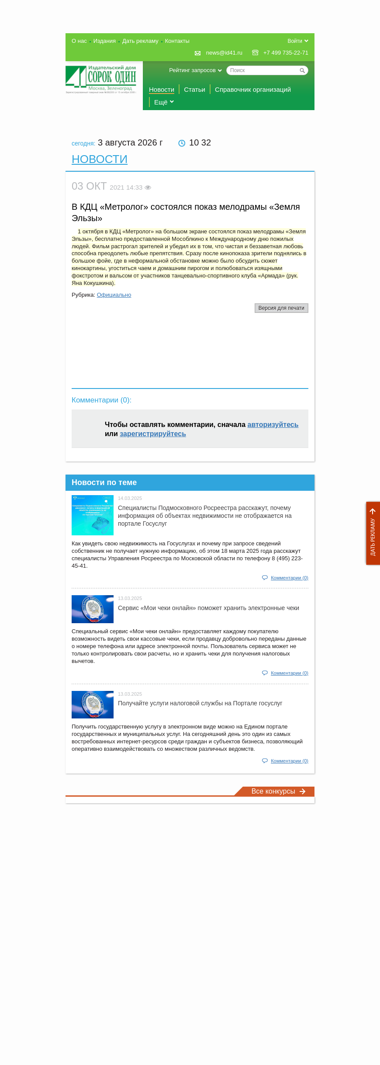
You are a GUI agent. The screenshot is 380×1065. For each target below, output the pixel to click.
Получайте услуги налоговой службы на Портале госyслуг (200, 703)
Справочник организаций (253, 89)
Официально (114, 294)
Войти (294, 41)
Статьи (194, 89)
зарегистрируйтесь (153, 433)
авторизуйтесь (273, 424)
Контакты (177, 41)
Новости (161, 89)
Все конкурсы (279, 791)
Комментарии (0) (289, 577)
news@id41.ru (224, 52)
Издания (104, 41)
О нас (79, 41)
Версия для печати (281, 308)
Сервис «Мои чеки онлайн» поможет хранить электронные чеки (208, 607)
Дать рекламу (371, 533)
